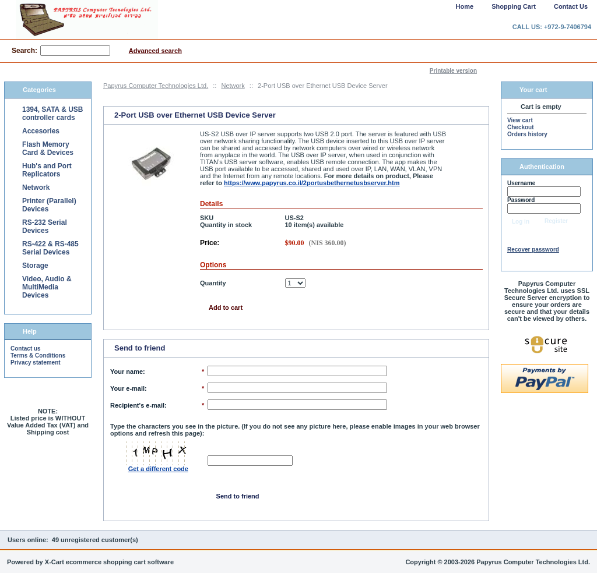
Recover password (533, 249)
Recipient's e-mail (137, 405)
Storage (35, 265)
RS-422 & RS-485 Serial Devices (50, 248)
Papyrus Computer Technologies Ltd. (155, 85)
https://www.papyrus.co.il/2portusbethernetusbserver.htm (312, 182)
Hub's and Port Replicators (47, 170)
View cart (520, 120)
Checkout (520, 127)
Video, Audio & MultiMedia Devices (47, 287)
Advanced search (155, 50)
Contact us (25, 348)
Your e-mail (127, 388)
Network (232, 85)
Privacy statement (35, 362)
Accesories (40, 131)
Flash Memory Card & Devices (47, 148)
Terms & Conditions (37, 355)
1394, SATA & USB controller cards (52, 113)
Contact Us (571, 6)
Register (556, 221)
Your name (126, 371)
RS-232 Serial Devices (44, 226)
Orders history (527, 134)
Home (465, 6)
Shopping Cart (513, 6)
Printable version (453, 71)
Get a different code (158, 468)
